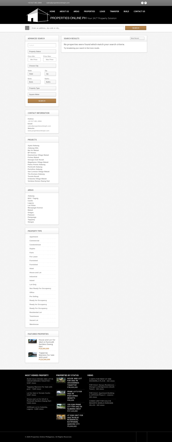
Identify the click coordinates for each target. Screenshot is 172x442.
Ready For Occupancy (38, 308)
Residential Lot (36, 312)
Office (32, 292)
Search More (144, 33)
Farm (32, 253)
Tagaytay (31, 220)
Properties (89, 11)
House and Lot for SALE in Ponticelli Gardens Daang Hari (39, 400)
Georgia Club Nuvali (36, 160)
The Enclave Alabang (36, 174)
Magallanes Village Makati (38, 162)
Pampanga (32, 217)
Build (126, 11)
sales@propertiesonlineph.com (58, 3)
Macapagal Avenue (35, 208)
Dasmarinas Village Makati (38, 155)
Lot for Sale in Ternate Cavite (38, 393)
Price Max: (47, 56)
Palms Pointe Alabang (36, 165)
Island (32, 280)
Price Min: (31, 56)
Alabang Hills (33, 148)
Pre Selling (34, 296)
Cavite (30, 201)
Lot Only (33, 284)
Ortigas (31, 213)
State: (30, 71)
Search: (27, 28)
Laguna (31, 203)
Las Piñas (32, 205)
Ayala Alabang (33, 146)
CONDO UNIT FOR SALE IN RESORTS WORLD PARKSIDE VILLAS (101, 403)
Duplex (32, 249)
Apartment (34, 237)
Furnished (34, 261)
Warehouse (34, 324)
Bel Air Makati (33, 150)
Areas (76, 11)
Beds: (30, 79)
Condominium (35, 245)
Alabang (31, 196)
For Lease (34, 257)
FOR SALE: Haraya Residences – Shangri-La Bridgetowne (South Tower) (102, 387)
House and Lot (35, 273)
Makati (30, 210)
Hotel (32, 268)
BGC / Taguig (33, 198)
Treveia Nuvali (33, 176)
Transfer (114, 11)
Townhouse (34, 316)
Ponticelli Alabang (35, 167)
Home (52, 11)
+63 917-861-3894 (35, 3)
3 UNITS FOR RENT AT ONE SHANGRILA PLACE (100, 380)
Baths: (47, 79)
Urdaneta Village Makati (37, 179)
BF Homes (32, 153)
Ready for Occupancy (38, 300)
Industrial (33, 277)
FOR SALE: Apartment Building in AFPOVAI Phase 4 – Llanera (101, 394)
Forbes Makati (33, 157)
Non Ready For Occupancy (40, 288)
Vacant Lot (34, 320)
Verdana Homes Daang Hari (39, 181)
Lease (102, 11)
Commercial (34, 241)
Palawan (31, 215)
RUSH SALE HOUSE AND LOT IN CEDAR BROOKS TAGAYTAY (40, 380)
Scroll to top (141, 437)
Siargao (31, 222)
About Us (64, 11)
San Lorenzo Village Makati (38, 172)
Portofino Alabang (35, 169)
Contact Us (139, 11)
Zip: (46, 71)
